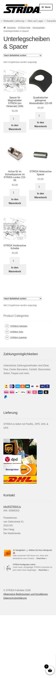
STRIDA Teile (24, 27)
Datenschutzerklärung (15, 598)
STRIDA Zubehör (18, 337)
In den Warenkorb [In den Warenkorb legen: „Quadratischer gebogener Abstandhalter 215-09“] (40, 124)
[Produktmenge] (15, 118)
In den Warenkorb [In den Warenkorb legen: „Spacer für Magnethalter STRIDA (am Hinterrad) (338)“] (15, 127)
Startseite (11, 27)
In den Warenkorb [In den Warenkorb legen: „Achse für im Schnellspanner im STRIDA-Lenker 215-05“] (15, 201)
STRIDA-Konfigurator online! (24, 565)
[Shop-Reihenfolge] (22, 55)
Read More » (41, 558)
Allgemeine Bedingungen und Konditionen (25, 594)
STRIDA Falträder (18, 326)
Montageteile (39, 27)
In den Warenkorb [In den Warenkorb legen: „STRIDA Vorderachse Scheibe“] (15, 269)
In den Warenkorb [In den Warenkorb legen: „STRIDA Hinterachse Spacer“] (40, 195)
